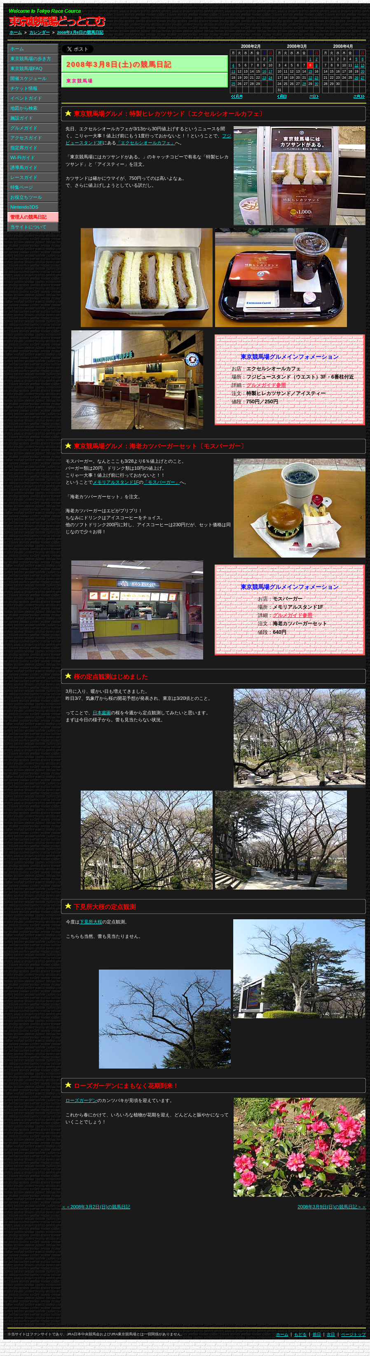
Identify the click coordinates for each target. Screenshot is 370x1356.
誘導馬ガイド (23, 167)
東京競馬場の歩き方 (30, 58)
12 (356, 65)
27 (362, 77)
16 (264, 71)
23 (264, 77)
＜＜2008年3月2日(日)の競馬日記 (95, 1206)
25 (233, 84)
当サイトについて (28, 226)
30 (316, 84)
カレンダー (39, 32)
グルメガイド (23, 127)
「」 (145, 142)
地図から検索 (23, 108)
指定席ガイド (23, 147)
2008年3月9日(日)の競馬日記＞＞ (331, 1206)
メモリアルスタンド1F (116, 482)
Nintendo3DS (24, 207)
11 (233, 71)
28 (304, 84)
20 (362, 71)
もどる (300, 1334)
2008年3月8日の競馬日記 (80, 32)
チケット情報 (23, 88)
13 (362, 65)
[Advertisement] (267, 19)
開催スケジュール (28, 78)
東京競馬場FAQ (26, 68)
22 (310, 77)
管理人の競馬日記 (28, 216)
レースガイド (23, 177)
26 (356, 77)
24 (270, 77)
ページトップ (353, 1334)
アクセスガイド (26, 137)
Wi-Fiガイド (22, 157)
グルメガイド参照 (266, 385)
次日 (331, 1334)
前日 (317, 1334)
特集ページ (21, 187)
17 (270, 71)
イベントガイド (26, 98)
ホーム (15, 32)
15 (310, 71)
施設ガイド (21, 117)
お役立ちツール (26, 197)
